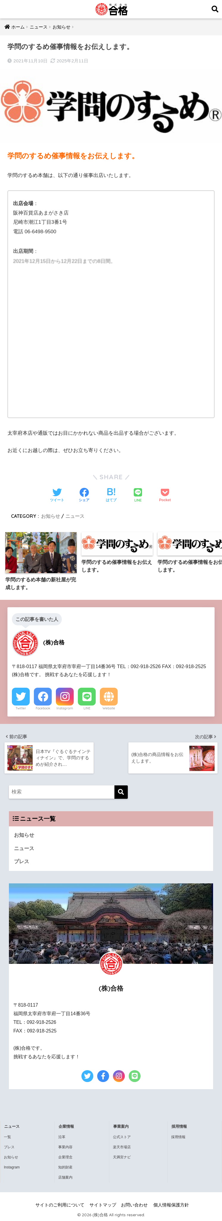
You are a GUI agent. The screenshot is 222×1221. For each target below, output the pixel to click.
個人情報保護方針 (171, 1205)
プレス (21, 861)
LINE (87, 708)
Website (109, 708)
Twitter (20, 708)
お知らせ (50, 516)
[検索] (121, 792)
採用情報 (178, 1137)
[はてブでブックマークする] (111, 496)
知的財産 (65, 1167)
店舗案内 (65, 1177)
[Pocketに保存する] (165, 496)
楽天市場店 (122, 1147)
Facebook (43, 708)
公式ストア (122, 1137)
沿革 (61, 1137)
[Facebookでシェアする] (84, 496)
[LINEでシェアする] (138, 496)
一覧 (7, 1137)
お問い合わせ (134, 1205)
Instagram (64, 708)
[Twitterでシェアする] (57, 496)
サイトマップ (102, 1205)
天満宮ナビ (122, 1157)
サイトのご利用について (59, 1205)
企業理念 (65, 1157)
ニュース (74, 516)
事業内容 (65, 1147)
